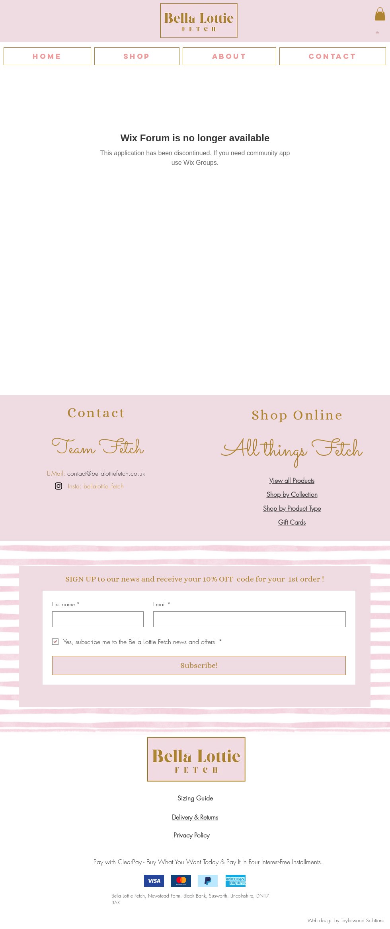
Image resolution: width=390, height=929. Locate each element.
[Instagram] (58, 486)
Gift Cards (292, 522)
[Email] (247, 619)
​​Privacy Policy (191, 835)
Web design (320, 920)
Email (162, 604)
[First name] (95, 619)
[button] (379, 32)
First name (66, 604)
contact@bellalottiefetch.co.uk (105, 473)
